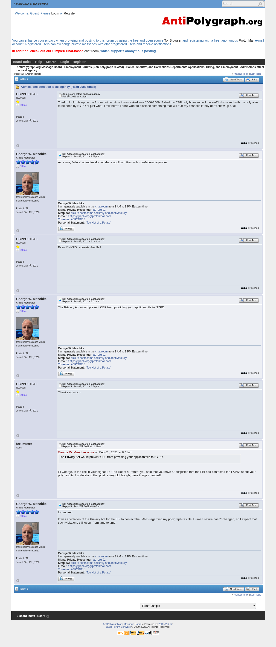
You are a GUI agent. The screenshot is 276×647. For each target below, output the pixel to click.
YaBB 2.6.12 (165, 624)
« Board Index (26, 616)
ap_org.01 (99, 209)
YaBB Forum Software (118, 626)
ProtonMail (246, 40)
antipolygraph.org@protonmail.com (89, 216)
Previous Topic (240, 74)
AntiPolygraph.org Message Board (39, 67)
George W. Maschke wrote (76, 452)
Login (55, 13)
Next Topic (255, 74)
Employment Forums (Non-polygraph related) (94, 67)
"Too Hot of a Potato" (98, 222)
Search (51, 62)
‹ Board (40, 616)
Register (70, 13)
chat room (91, 51)
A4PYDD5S (78, 219)
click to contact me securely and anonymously (99, 213)
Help (38, 62)
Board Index (22, 62)
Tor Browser (173, 40)
